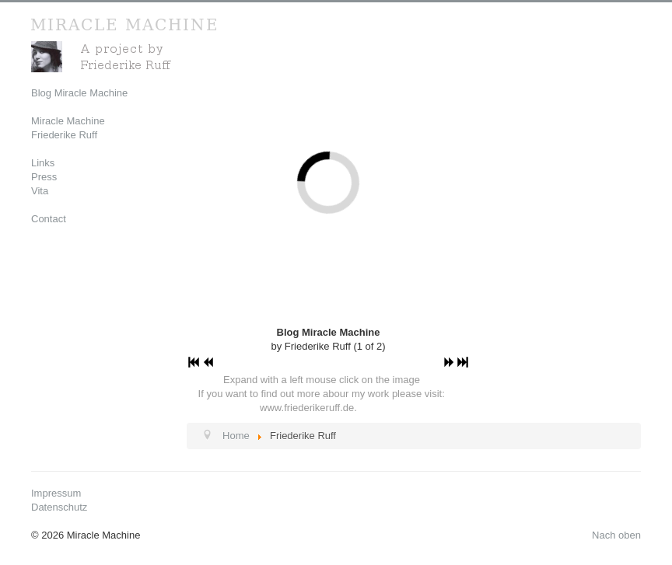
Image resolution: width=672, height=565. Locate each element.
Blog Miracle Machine (79, 93)
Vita (39, 191)
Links (42, 163)
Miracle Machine (68, 121)
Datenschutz (59, 507)
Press (44, 177)
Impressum (56, 493)
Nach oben (616, 535)
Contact (48, 219)
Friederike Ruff (64, 135)
